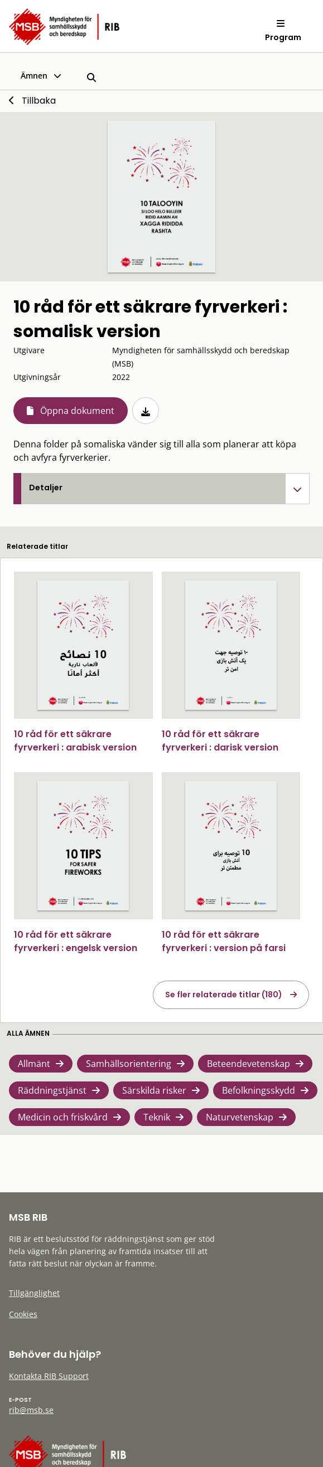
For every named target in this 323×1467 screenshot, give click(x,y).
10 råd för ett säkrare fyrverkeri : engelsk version (75, 941)
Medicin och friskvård (63, 1117)
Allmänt (34, 1063)
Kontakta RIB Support (49, 1376)
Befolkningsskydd (258, 1090)
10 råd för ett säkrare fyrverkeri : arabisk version (75, 741)
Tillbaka (39, 100)
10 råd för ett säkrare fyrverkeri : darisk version (220, 741)
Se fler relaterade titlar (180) (223, 994)
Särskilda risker (154, 1090)
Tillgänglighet (34, 1293)
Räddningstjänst (52, 1090)
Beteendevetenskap (248, 1063)
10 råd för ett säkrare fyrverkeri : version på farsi (224, 941)
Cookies (23, 1314)
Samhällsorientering (128, 1063)
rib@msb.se (31, 1410)
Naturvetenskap (239, 1117)
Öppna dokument (77, 410)
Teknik (156, 1117)
